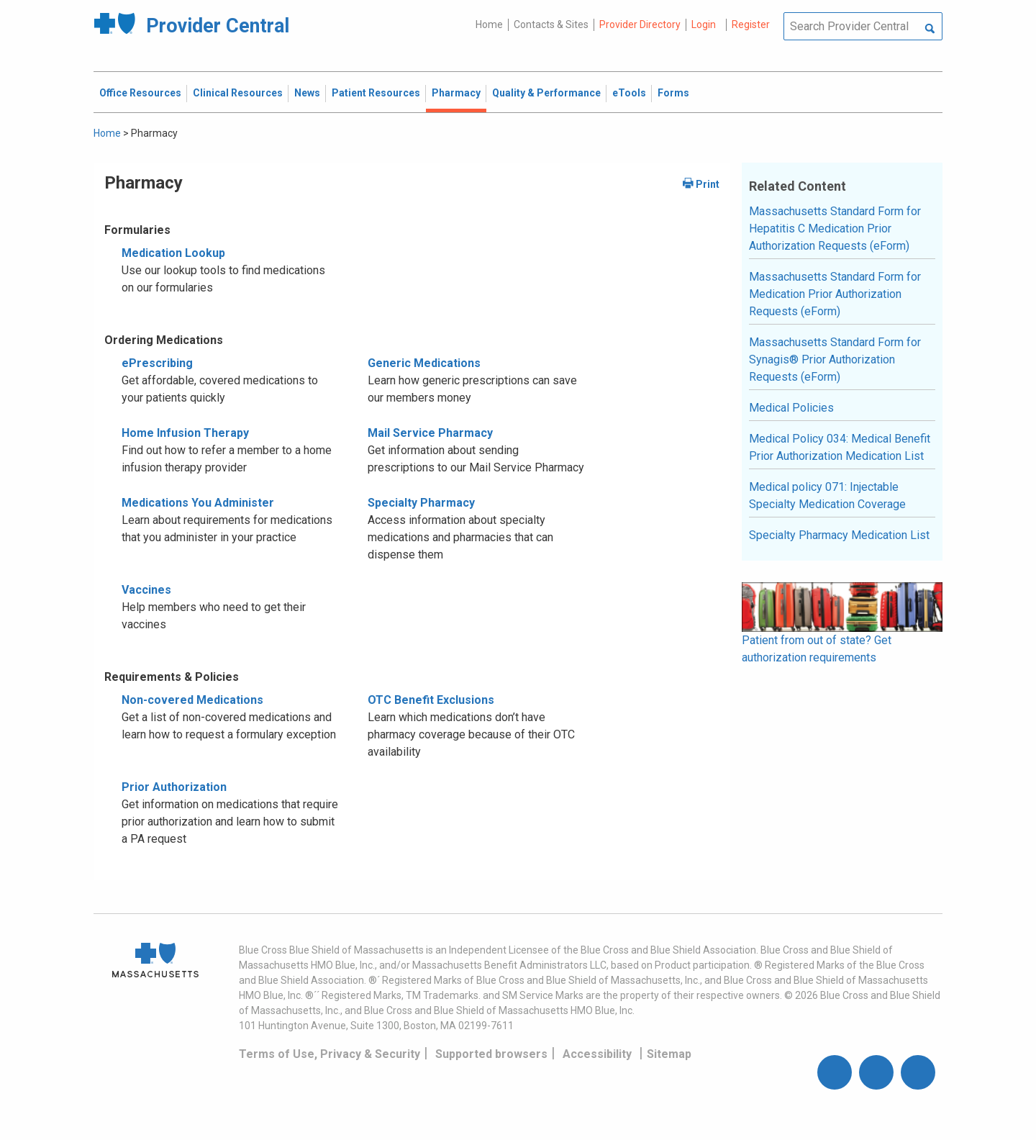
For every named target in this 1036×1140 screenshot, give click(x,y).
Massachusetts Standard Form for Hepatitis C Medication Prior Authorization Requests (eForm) (835, 228)
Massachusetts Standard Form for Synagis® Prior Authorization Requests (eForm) (835, 359)
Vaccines (146, 590)
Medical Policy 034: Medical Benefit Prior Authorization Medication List (839, 447)
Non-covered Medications (192, 700)
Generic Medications (424, 363)
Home (489, 24)
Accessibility (597, 1054)
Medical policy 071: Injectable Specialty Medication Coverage (827, 495)
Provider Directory (640, 24)
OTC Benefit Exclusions (431, 700)
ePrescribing (157, 363)
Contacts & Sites (551, 24)
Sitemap (669, 1054)
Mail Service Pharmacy (430, 433)
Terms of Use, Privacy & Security (329, 1054)
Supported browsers (491, 1054)
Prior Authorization (174, 787)
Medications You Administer (198, 503)
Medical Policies (791, 408)
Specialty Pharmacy (421, 503)
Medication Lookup (173, 253)
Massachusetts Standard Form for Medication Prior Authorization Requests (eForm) (835, 294)
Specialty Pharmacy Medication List (839, 535)
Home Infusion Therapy (185, 433)
